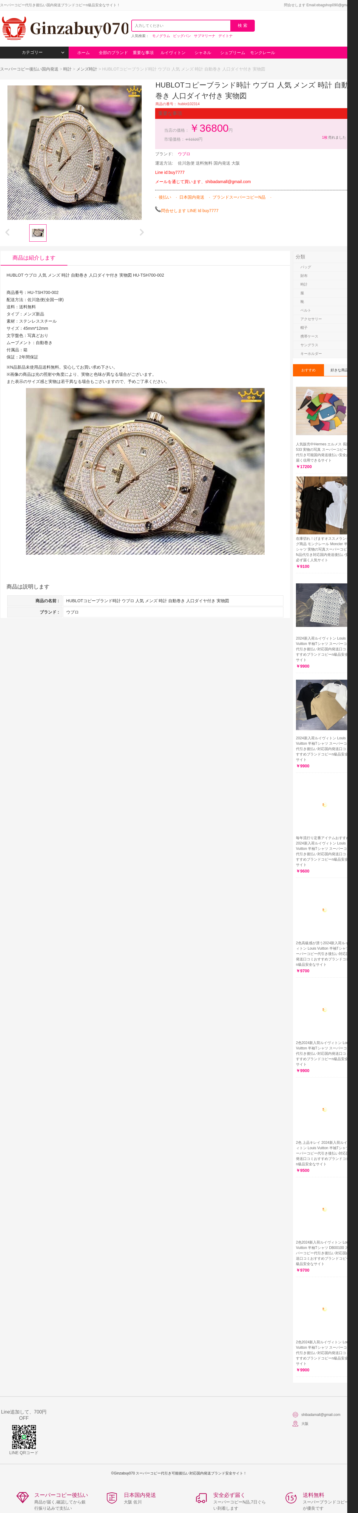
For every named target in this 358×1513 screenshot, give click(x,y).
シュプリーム (232, 52)
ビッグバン (182, 36)
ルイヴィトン (173, 52)
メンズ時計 (86, 69)
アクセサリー (311, 319)
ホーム (83, 52)
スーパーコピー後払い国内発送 (30, 69)
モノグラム (161, 36)
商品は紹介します (34, 258)
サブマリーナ (204, 36)
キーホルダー (311, 354)
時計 (67, 69)
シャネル (203, 52)
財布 (304, 276)
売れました (333, 137)
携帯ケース (309, 336)
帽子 (304, 328)
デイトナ (225, 36)
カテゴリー (43, 52)
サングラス (309, 345)
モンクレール (262, 52)
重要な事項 (143, 52)
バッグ (305, 267)
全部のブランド (113, 52)
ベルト (305, 310)
